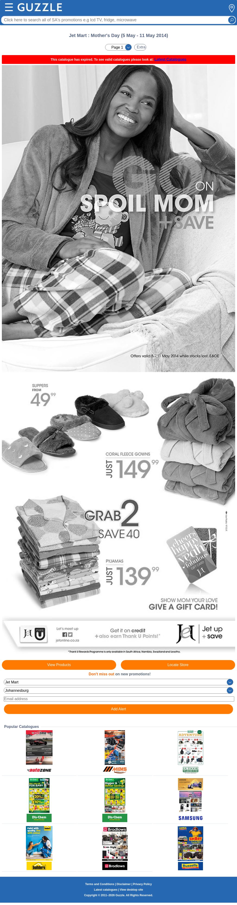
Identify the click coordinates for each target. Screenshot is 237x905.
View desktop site (131, 889)
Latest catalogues (105, 889)
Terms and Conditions (99, 884)
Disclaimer (124, 884)
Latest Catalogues (170, 59)
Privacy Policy (142, 884)
